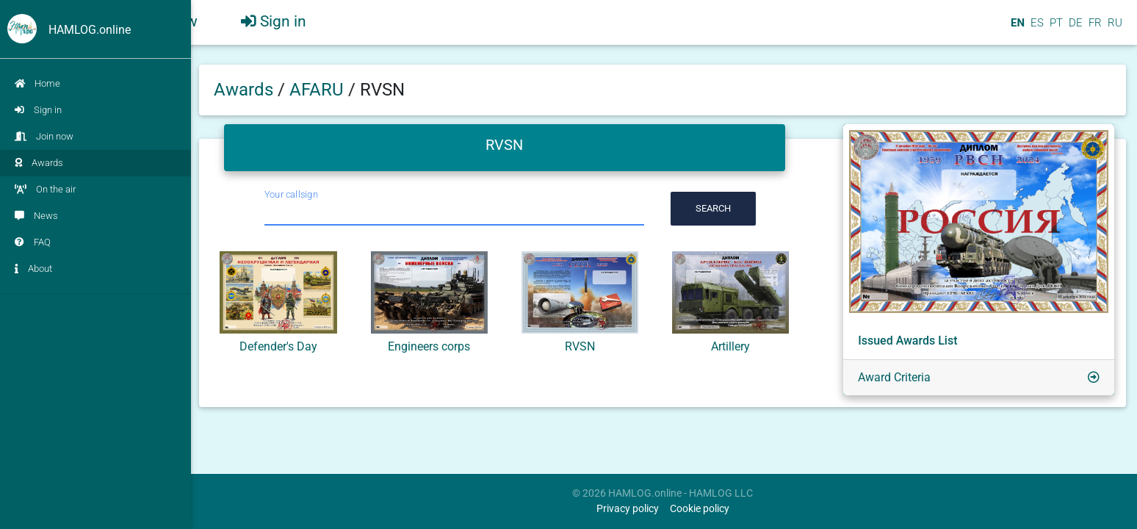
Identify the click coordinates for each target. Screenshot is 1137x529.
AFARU (318, 89)
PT (1055, 28)
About (33, 268)
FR (1094, 28)
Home (37, 83)
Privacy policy (627, 509)
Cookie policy (699, 509)
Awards (39, 162)
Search (713, 208)
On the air (45, 189)
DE (1074, 28)
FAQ (33, 242)
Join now (44, 136)
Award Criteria (894, 377)
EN (1016, 28)
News (36, 215)
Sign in (38, 109)
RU (1115, 28)
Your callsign (291, 194)
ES (1036, 28)
